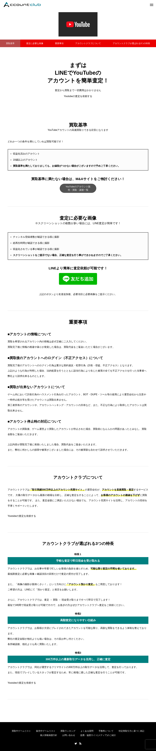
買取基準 (10, 43)
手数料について (106, 731)
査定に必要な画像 (34, 43)
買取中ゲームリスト (21, 731)
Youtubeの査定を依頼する (78, 96)
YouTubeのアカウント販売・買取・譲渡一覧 (78, 188)
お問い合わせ (68, 735)
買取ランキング (67, 731)
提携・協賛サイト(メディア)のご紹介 (98, 735)
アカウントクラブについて (88, 43)
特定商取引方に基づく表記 (131, 731)
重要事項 (59, 43)
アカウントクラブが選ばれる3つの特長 (131, 43)
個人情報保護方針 (48, 735)
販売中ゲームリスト (45, 731)
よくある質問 (87, 731)
